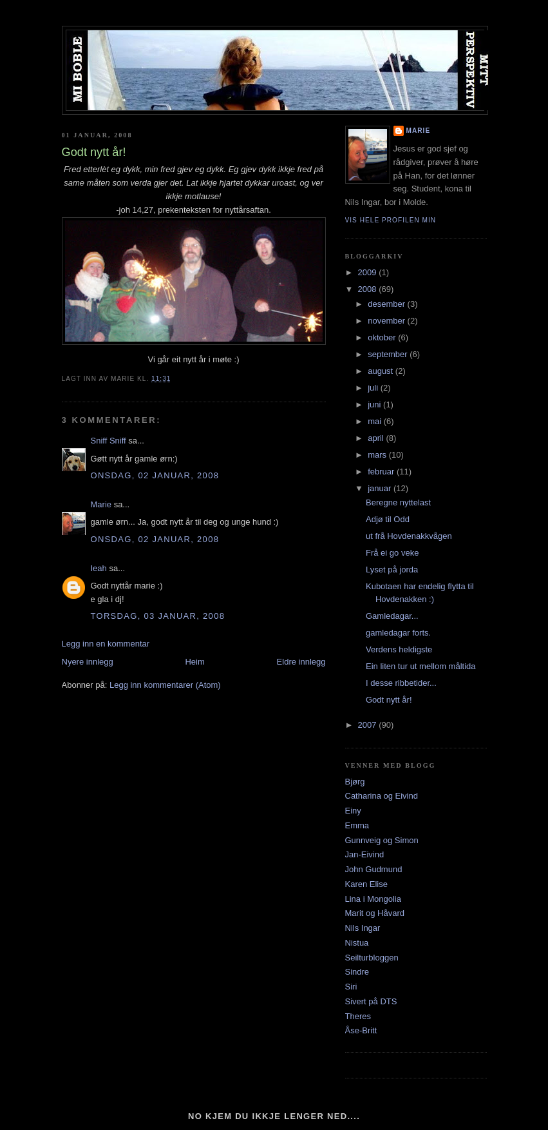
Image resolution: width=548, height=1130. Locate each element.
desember (387, 304)
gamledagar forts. (398, 633)
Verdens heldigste (399, 649)
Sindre (357, 972)
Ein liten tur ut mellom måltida (421, 666)
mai (376, 421)
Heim (194, 662)
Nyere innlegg (87, 662)
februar (382, 471)
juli (374, 388)
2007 (368, 725)
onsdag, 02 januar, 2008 (155, 475)
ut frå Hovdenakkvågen (409, 536)
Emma (357, 825)
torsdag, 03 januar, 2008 (158, 616)
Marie (101, 504)
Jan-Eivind (364, 854)
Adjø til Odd (388, 519)
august (381, 371)
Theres (358, 1016)
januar (380, 488)
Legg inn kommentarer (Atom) (165, 685)
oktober (383, 337)
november (387, 321)
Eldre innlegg (301, 662)
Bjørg (355, 781)
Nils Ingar (363, 928)
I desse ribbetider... (401, 683)
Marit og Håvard (374, 913)
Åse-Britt (361, 1030)
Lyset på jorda (392, 569)
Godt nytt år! (389, 700)
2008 (368, 289)
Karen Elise (366, 884)
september (389, 354)
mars (378, 455)
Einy (353, 810)
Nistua (357, 943)
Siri (351, 986)
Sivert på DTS (371, 1001)
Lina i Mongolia (373, 899)
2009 (368, 272)
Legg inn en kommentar (106, 643)
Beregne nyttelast (398, 502)
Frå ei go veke (392, 553)
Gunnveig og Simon (382, 840)
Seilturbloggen (372, 957)
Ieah (99, 568)
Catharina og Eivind (381, 796)
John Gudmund (373, 869)
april (377, 438)
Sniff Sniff (108, 440)
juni (375, 404)
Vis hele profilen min (391, 220)
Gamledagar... (392, 616)
